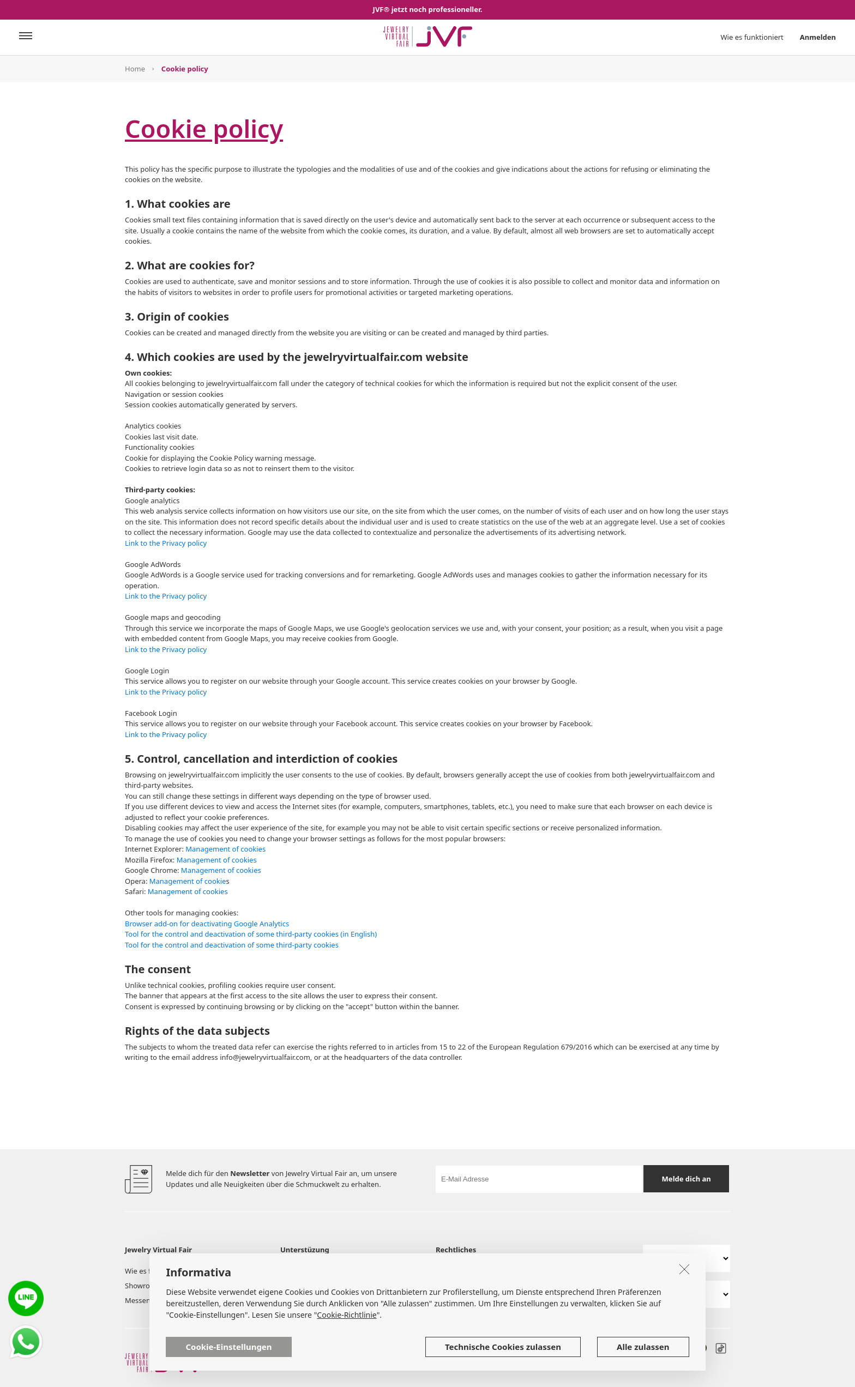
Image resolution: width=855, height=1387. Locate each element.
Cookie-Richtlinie (346, 1349)
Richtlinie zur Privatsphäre (574, 1271)
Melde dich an (686, 1179)
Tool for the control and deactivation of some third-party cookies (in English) (251, 934)
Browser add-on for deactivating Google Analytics (207, 923)
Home (135, 69)
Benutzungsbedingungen (478, 1271)
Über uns (295, 1271)
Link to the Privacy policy (166, 543)
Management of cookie (187, 881)
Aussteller (211, 1271)
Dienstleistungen (378, 1271)
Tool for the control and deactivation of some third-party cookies (232, 945)
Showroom (143, 1285)
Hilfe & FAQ (369, 1285)
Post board (213, 1285)
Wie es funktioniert (752, 37)
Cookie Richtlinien (466, 1285)
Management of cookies (225, 849)
